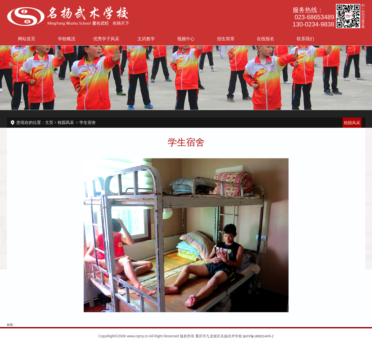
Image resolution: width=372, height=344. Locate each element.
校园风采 (66, 122)
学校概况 (66, 38)
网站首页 (26, 38)
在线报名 (265, 38)
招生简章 (226, 38)
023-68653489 (314, 17)
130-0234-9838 (313, 24)
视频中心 (186, 38)
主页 (49, 122)
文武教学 (146, 38)
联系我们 (305, 38)
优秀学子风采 (106, 38)
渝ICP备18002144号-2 (258, 336)
